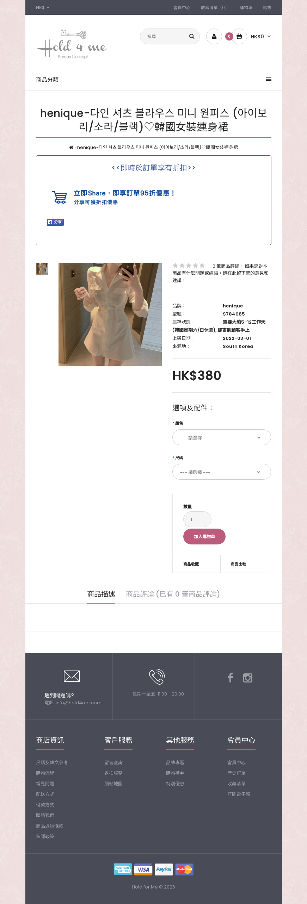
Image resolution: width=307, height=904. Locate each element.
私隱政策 (45, 836)
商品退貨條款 (49, 826)
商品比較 (238, 564)
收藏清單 (236, 783)
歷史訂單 (236, 773)
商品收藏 (191, 564)
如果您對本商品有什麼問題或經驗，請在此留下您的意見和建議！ (220, 273)
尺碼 (179, 458)
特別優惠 (175, 783)
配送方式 (45, 794)
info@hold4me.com (79, 702)
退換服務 (113, 773)
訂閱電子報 (238, 794)
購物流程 (45, 773)
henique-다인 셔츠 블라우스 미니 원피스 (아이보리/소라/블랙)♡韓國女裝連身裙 (157, 147)
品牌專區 (175, 762)
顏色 (179, 423)
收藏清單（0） (215, 8)
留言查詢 (113, 762)
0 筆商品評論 (226, 266)
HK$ (40, 8)
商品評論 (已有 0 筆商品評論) (173, 594)
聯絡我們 (45, 815)
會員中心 (181, 8)
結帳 (267, 8)
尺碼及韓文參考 (52, 762)
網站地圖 (113, 783)
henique (233, 306)
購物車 (246, 8)
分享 (55, 222)
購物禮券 (175, 773)
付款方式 (45, 805)
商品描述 (101, 594)
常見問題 (45, 783)
